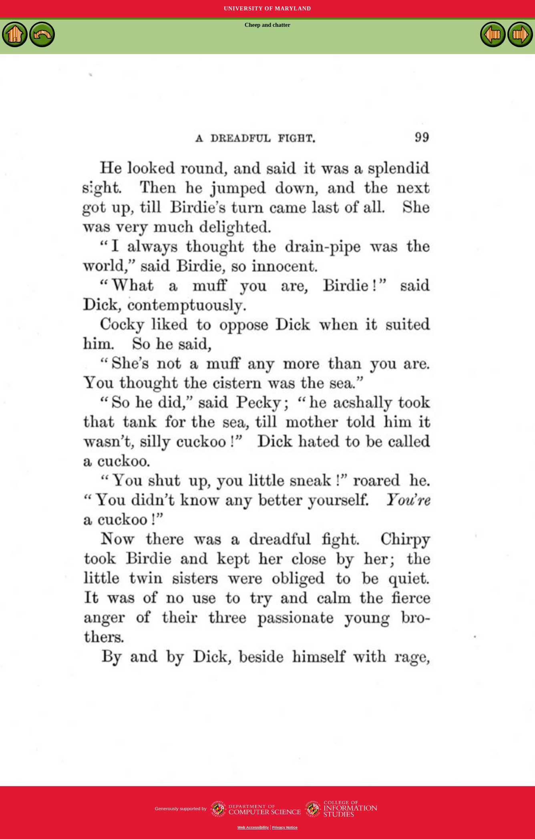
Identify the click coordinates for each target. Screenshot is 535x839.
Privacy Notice (285, 827)
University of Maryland (267, 9)
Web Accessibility (253, 827)
